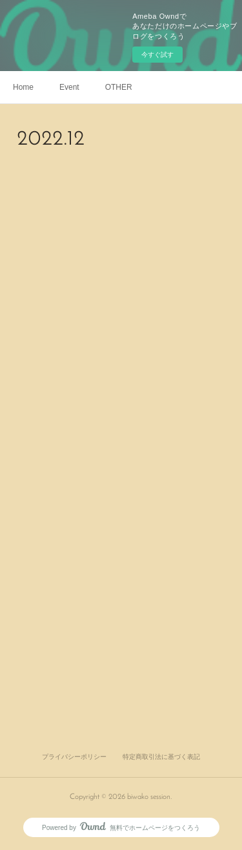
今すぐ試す (157, 54)
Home (23, 87)
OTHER (118, 87)
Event (69, 87)
